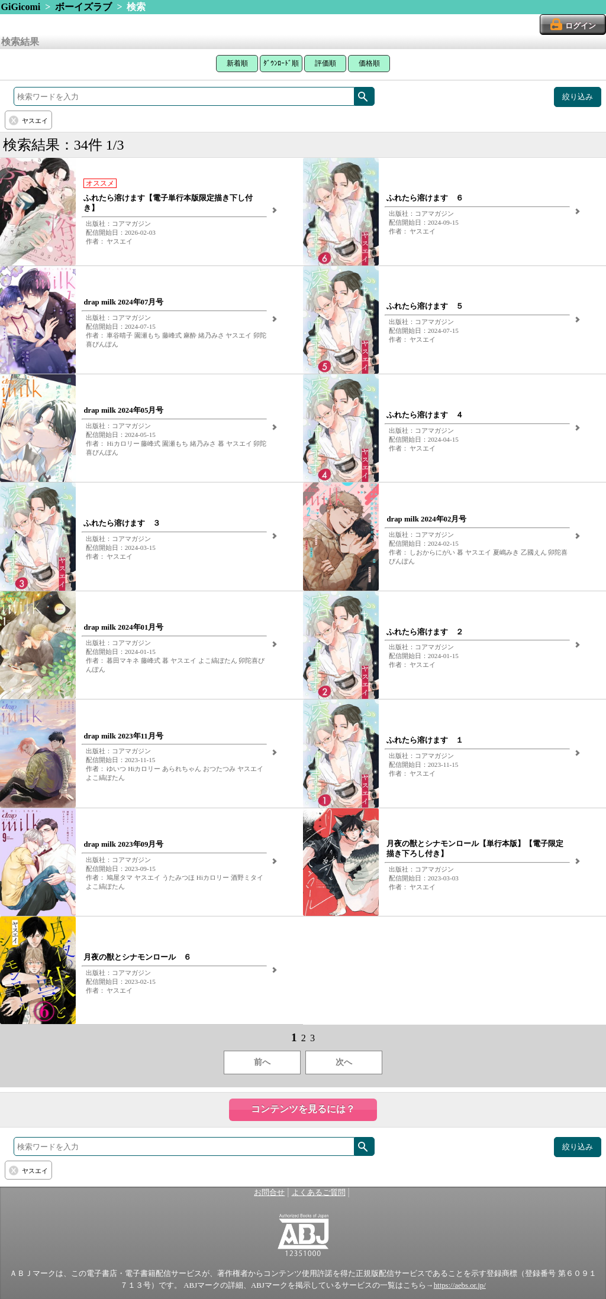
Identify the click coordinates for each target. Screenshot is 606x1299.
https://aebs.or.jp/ (460, 1285)
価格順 (369, 63)
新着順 (237, 63)
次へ (344, 1062)
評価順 (325, 63)
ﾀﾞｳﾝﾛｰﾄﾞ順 (281, 63)
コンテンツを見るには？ (303, 1109)
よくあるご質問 (319, 1192)
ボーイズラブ (83, 7)
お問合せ (269, 1192)
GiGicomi (21, 7)
